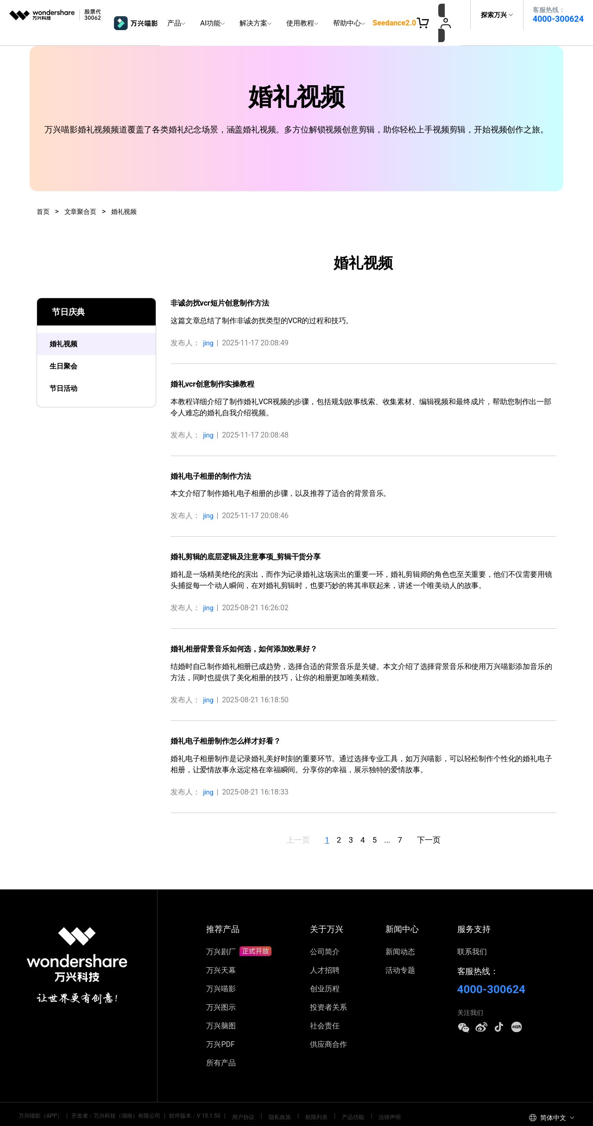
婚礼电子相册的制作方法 (215, 459)
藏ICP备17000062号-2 (167, 1112)
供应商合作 (328, 1029)
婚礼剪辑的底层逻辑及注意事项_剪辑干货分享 (254, 540)
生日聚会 (68, 352)
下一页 (461, 823)
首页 (44, 194)
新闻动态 (400, 936)
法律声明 (364, 1100)
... (402, 823)
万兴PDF (220, 1029)
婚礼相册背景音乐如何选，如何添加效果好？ (252, 632)
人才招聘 (325, 955)
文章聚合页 (84, 194)
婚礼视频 (132, 194)
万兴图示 (221, 992)
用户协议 (240, 1100)
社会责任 (325, 1010)
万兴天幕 (221, 955)
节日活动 (68, 376)
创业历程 (325, 973)
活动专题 (400, 955)
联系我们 (472, 936)
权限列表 (302, 1100)
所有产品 (221, 1047)
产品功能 (333, 1100)
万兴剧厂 (238, 936)
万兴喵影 (221, 973)
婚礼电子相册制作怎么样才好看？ (232, 724)
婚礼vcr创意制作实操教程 (217, 367)
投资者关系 (328, 992)
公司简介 (325, 936)
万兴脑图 (221, 1010)
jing (209, 326)
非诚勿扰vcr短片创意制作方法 (225, 286)
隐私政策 (271, 1100)
